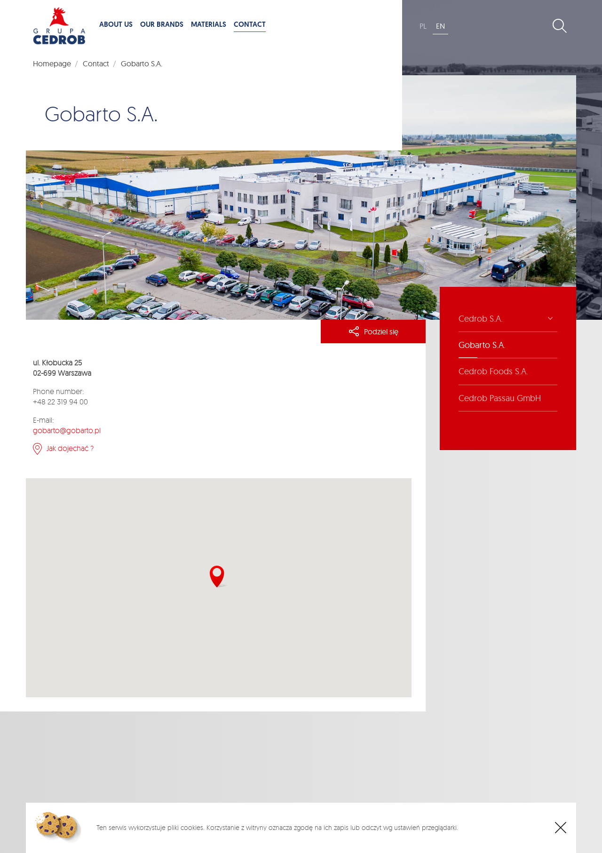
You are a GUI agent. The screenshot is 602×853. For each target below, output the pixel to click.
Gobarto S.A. (482, 345)
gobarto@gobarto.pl (67, 430)
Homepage (52, 63)
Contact (96, 63)
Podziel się (373, 331)
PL (423, 26)
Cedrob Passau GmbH (500, 398)
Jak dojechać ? (70, 448)
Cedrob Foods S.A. (493, 371)
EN (440, 26)
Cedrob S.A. (481, 318)
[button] (218, 577)
